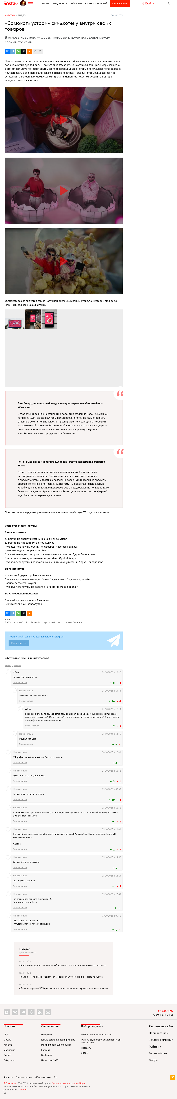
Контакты (8, 1077)
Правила (16, 665)
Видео (24, 949)
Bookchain (46, 1055)
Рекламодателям (24, 1077)
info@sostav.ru (165, 1010)
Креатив (8, 1045)
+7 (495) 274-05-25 (163, 1014)
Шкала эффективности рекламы (58, 1040)
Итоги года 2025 (49, 1060)
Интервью (46, 1034)
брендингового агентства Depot (69, 1083)
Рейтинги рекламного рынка (56, 1045)
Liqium (23, 1089)
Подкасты (86, 1048)
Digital (7, 1034)
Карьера (45, 1050)
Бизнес (7, 1055)
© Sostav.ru (10, 1083)
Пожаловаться (20, 682)
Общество (9, 1060)
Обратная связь (43, 1077)
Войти (8, 665)
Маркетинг (9, 1050)
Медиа (7, 1040)
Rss (55, 1077)
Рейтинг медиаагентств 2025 (96, 1034)
